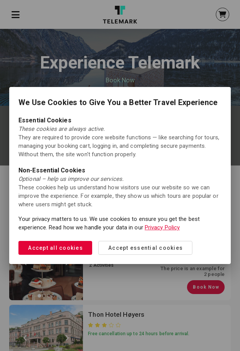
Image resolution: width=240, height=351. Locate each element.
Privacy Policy (162, 227)
